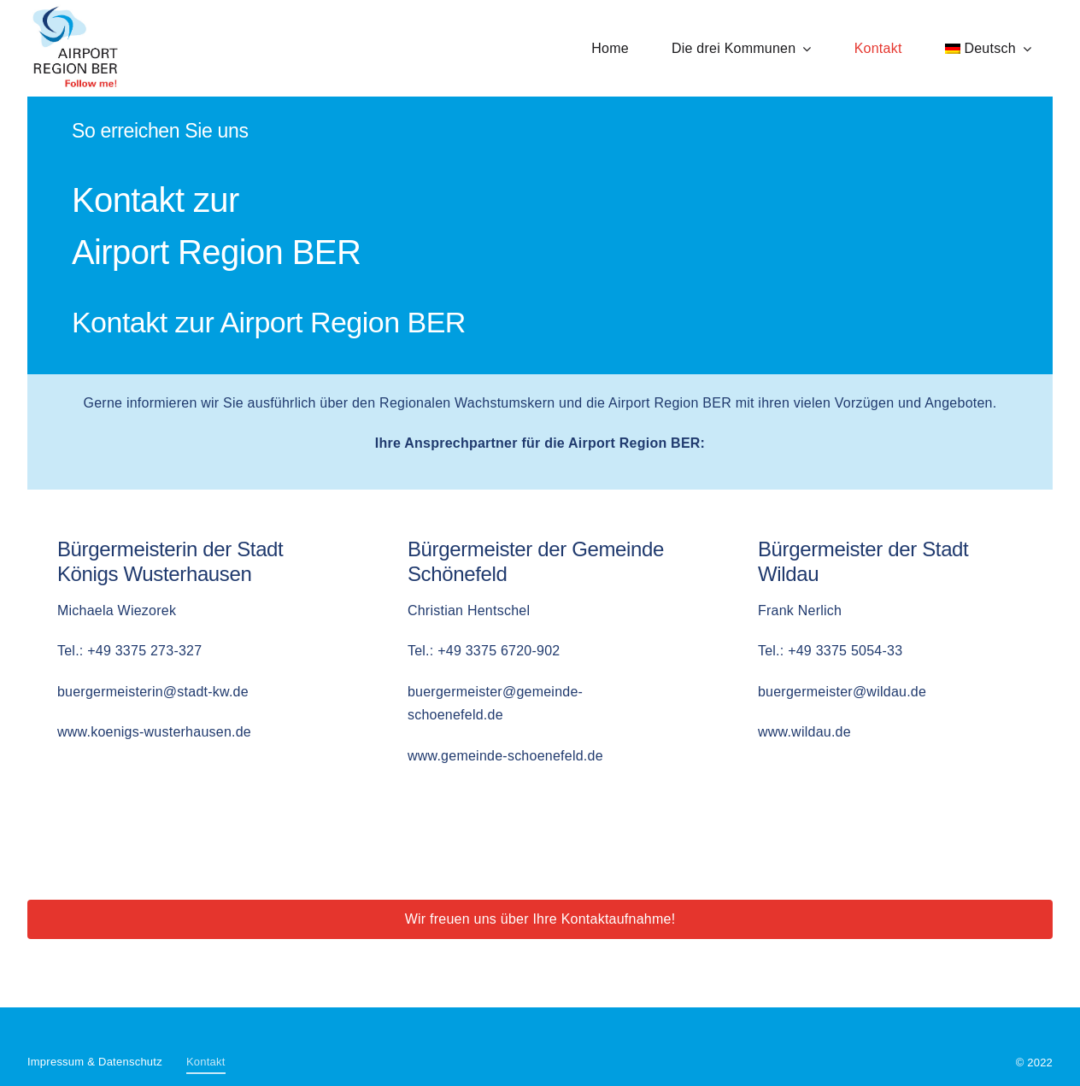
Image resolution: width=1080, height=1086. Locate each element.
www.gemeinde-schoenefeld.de (505, 755)
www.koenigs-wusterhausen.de (154, 732)
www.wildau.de (804, 732)
